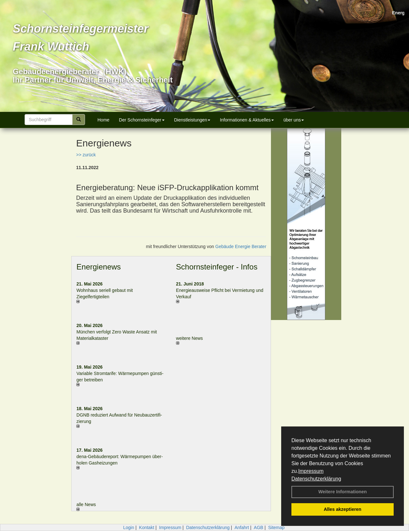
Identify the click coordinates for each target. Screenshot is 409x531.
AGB (258, 527)
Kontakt (146, 527)
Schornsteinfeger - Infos (217, 266)
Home (103, 119)
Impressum (310, 471)
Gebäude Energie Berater (240, 246)
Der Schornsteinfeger (141, 119)
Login (128, 527)
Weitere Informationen (342, 491)
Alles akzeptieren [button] (342, 509)
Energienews (98, 266)
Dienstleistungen (192, 119)
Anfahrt (242, 527)
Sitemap (276, 527)
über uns (293, 119)
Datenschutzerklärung (316, 478)
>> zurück (86, 154)
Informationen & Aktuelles (247, 119)
